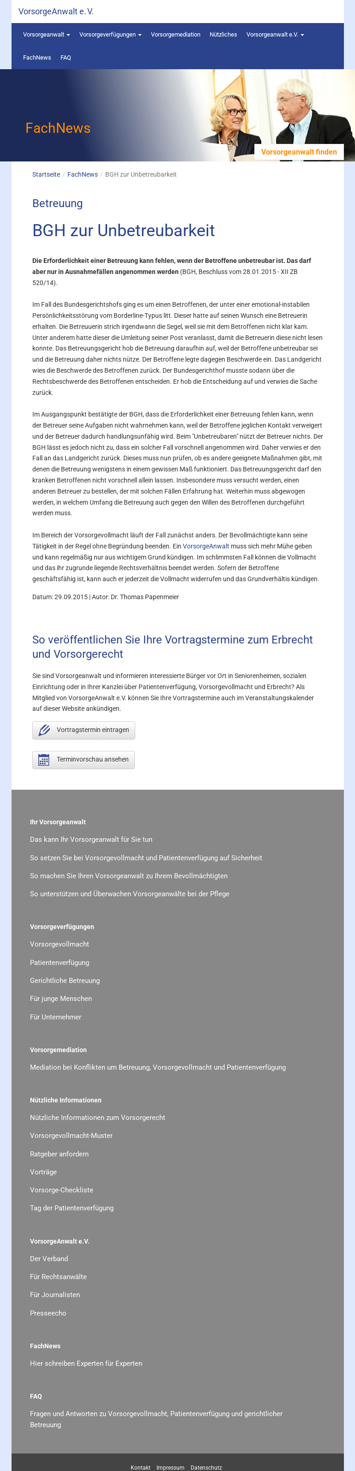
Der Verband (49, 1259)
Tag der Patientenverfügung (72, 1208)
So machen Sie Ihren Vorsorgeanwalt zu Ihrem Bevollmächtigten (129, 876)
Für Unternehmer (55, 1017)
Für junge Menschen (61, 999)
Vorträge (43, 1172)
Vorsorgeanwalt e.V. (275, 34)
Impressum (170, 1468)
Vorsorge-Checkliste (61, 1190)
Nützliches (223, 34)
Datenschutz (206, 1468)
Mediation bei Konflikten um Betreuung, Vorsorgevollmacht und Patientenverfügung (158, 1067)
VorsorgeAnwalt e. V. (56, 11)
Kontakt (140, 1468)
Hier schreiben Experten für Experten (86, 1363)
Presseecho (48, 1313)
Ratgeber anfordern (59, 1154)
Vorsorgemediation (175, 34)
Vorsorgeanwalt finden (299, 152)
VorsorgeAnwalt (206, 546)
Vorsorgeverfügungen (110, 34)
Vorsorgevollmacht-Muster (71, 1136)
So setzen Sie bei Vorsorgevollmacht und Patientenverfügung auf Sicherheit (146, 858)
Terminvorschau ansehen (83, 760)
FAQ (65, 57)
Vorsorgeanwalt (46, 34)
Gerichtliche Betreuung (65, 981)
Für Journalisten (55, 1295)
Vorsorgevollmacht (59, 944)
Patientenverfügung (59, 963)
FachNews (37, 57)
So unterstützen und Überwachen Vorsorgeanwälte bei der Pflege (129, 894)
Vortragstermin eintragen (83, 730)
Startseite (46, 174)
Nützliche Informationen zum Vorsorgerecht (97, 1118)
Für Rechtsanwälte (58, 1277)
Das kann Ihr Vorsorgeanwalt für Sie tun (91, 839)
